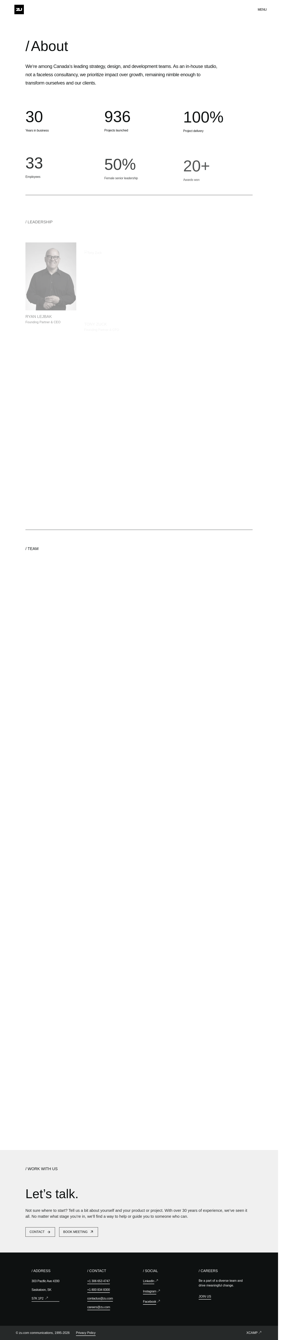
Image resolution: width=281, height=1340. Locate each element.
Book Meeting (78, 1233)
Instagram (149, 1291)
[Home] (19, 9)
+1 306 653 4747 (98, 1281)
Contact (40, 1233)
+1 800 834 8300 (98, 1289)
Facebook (149, 1301)
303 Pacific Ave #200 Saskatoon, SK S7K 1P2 (45, 1289)
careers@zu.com (98, 1307)
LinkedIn (148, 1281)
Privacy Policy (86, 1332)
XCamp (252, 1332)
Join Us (205, 1296)
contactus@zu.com (100, 1298)
